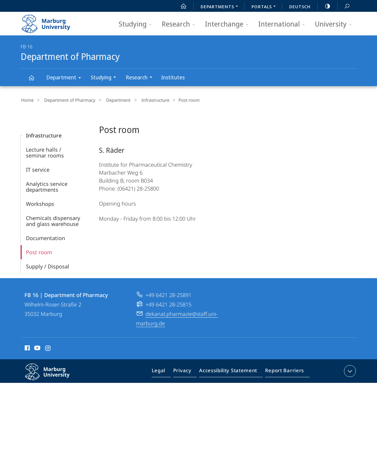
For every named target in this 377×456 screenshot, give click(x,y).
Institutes (173, 77)
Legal (165, 371)
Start (180, 6)
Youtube (36, 348)
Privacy (187, 371)
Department (65, 78)
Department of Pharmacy (35, 80)
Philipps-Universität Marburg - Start (52, 22)
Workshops (40, 202)
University (335, 24)
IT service (37, 168)
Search (344, 6)
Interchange (228, 24)
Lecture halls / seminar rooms (45, 151)
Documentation (45, 237)
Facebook (26, 348)
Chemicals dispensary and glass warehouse (53, 220)
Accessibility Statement (230, 371)
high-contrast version (324, 6)
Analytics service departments (46, 185)
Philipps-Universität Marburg (53, 376)
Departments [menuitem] (221, 7)
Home (27, 100)
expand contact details (349, 370)
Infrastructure (146, 100)
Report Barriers (282, 371)
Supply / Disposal (47, 265)
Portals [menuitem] (265, 7)
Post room (39, 251)
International (283, 24)
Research (180, 24)
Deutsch (299, 6)
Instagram (48, 348)
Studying (137, 24)
